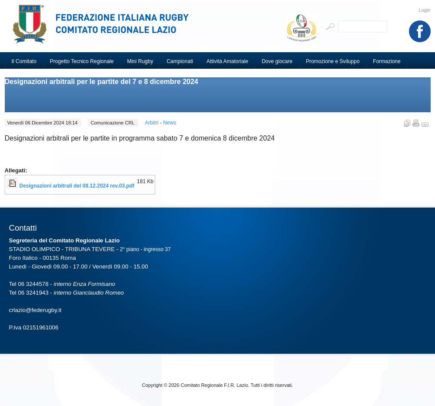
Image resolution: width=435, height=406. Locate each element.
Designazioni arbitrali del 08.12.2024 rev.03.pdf (77, 186)
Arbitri (152, 123)
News (169, 123)
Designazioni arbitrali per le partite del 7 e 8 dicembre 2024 (102, 81)
